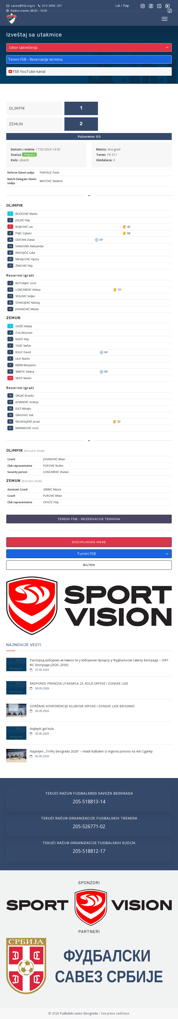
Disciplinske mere (89, 542)
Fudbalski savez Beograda (79, 1013)
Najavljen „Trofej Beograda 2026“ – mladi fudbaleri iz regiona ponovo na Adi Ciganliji (91, 751)
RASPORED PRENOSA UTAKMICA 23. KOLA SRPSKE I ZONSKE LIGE (79, 683)
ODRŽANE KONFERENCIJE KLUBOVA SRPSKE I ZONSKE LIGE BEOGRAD (82, 706)
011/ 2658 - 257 (52, 6)
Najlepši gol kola (42, 729)
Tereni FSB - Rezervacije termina (89, 519)
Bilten (89, 565)
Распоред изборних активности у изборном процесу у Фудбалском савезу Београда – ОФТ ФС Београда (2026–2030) (99, 662)
